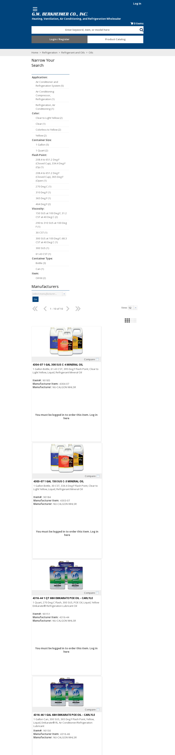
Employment (61, 711)
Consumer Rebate (64, 704)
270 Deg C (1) (28, 187)
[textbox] (83, 31)
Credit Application (99, 704)
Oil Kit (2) (26, 279)
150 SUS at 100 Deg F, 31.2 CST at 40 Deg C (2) (36, 216)
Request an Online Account (105, 701)
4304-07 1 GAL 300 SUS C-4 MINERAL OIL (82, 118)
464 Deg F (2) (28, 205)
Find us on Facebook (34, 715)
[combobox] (86, 30)
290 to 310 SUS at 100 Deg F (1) (36, 225)
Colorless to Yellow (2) (33, 130)
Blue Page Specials (136, 704)
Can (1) (25, 270)
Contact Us (60, 714)
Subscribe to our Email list (33, 711)
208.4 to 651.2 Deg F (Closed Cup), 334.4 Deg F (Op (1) (35, 164)
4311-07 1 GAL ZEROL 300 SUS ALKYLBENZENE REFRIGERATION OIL (98, 468)
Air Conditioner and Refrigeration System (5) (35, 84)
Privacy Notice (133, 711)
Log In (152, 3)
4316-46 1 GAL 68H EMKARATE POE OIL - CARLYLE (139, 234)
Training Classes (99, 714)
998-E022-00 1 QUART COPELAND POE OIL (83, 585)
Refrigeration (35, 53)
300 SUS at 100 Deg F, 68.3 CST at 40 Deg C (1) (36, 241)
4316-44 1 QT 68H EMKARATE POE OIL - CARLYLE (87, 234)
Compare (94, 112)
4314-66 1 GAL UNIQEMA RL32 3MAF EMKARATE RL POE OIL (93, 351)
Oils (75, 53)
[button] (156, 30)
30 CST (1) (26, 233)
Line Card (130, 701)
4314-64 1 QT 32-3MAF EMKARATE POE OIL (135, 468)
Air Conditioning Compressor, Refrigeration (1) (30, 96)
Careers (58, 708)
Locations (59, 718)
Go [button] (20, 300)
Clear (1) (26, 124)
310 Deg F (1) (28, 193)
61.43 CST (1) (28, 255)
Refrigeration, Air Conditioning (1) (30, 107)
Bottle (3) (26, 264)
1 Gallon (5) (27, 145)
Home (20, 53)
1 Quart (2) (27, 151)
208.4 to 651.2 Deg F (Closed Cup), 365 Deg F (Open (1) (34, 177)
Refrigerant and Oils (58, 53)
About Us (59, 701)
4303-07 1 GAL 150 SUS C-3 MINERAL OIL (134, 118)
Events (129, 708)
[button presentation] (49, 295)
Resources (95, 708)
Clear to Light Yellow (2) (34, 119)
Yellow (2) (26, 136)
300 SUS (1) (27, 249)
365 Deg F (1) (28, 199)
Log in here (85, 171)
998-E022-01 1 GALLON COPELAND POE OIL (136, 585)
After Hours (96, 711)
